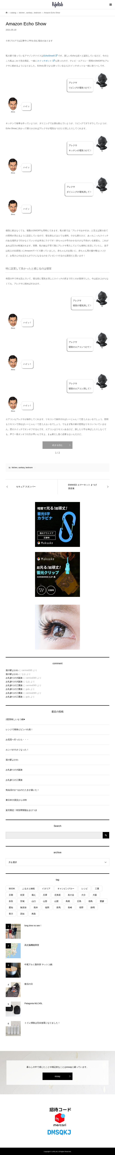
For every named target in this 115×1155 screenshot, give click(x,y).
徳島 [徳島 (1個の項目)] (90, 901)
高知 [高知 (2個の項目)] (22, 914)
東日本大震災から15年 (16, 800)
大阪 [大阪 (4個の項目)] (95, 895)
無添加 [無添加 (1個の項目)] (23, 907)
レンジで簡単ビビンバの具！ (19, 729)
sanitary (21, 468)
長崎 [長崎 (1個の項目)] (70, 907)
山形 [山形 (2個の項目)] (45, 901)
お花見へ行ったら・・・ (17, 739)
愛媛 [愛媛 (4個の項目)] (102, 901)
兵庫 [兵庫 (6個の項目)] (45, 895)
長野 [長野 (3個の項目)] (81, 907)
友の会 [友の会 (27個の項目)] (71, 895)
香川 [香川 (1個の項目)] (11, 914)
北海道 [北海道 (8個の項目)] (57, 895)
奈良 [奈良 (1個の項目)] (11, 901)
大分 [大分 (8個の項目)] (83, 895)
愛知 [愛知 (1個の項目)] (11, 907)
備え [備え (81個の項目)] (34, 895)
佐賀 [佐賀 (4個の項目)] (22, 895)
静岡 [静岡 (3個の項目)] (93, 907)
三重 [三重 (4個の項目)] (97, 888)
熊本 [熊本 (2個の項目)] (36, 907)
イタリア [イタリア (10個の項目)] (46, 888)
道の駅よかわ (12, 670)
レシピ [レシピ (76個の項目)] (84, 888)
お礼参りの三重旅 (14, 685)
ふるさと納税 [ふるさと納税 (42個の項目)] (28, 888)
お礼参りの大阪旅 (14, 678)
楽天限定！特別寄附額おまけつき (21, 810)
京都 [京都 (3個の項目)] (11, 895)
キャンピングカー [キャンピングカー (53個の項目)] (66, 888)
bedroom (29, 468)
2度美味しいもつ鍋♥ (15, 719)
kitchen (14, 468)
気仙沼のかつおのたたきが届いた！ (22, 790)
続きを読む (57, 445)
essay (57, 1076)
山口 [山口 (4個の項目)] (34, 901)
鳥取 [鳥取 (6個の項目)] (34, 914)
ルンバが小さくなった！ (17, 749)
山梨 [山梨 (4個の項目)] (56, 901)
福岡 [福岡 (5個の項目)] (47, 907)
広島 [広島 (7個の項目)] (79, 901)
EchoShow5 (50, 55)
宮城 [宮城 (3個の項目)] (22, 901)
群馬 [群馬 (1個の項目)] (58, 907)
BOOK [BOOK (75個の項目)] (12, 888)
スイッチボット (46, 61)
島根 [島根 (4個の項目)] (68, 901)
